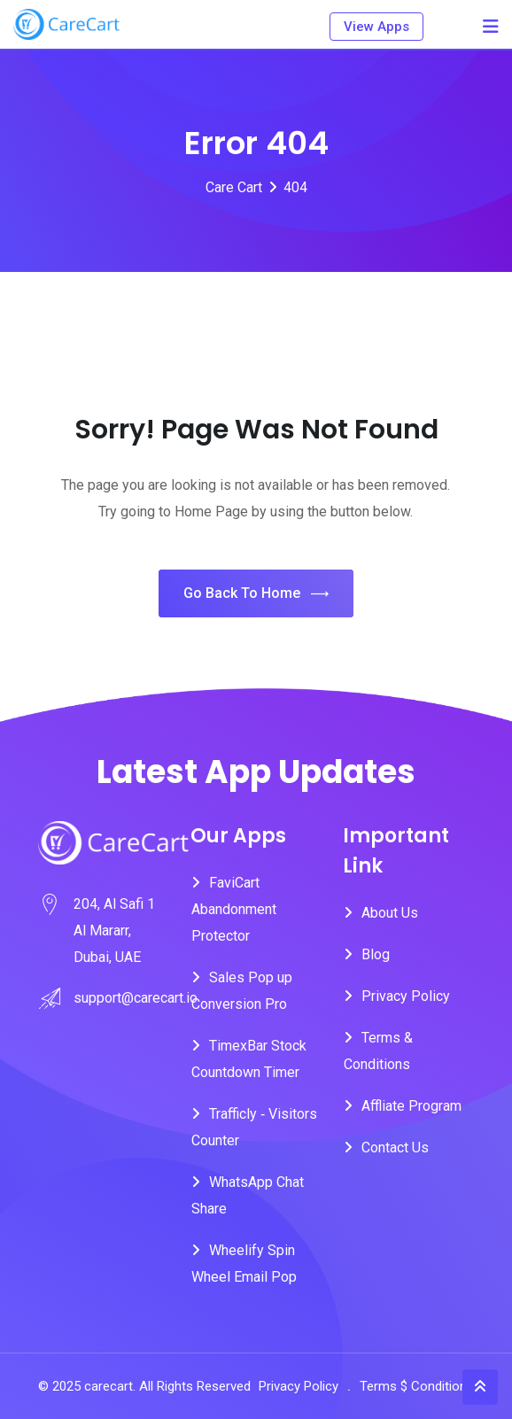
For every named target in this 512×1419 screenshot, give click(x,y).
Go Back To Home (256, 594)
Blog (375, 954)
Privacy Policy (405, 996)
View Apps (376, 27)
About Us (389, 912)
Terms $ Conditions (417, 1386)
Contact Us (395, 1147)
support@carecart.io (136, 997)
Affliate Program (411, 1105)
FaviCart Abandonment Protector (233, 909)
